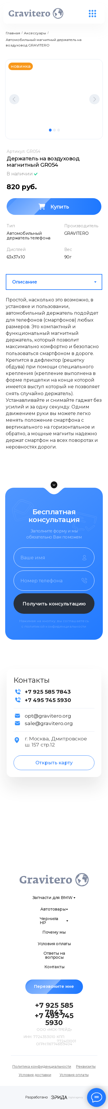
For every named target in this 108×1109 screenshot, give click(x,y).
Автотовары (53, 909)
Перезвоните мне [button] (58, 986)
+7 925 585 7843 (48, 691)
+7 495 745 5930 (48, 700)
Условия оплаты (54, 943)
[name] (54, 557)
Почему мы (54, 932)
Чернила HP (49, 920)
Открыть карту (54, 762)
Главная (13, 33)
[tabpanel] (54, 382)
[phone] (54, 581)
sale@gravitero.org (49, 723)
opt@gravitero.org (48, 716)
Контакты (54, 966)
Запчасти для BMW (53, 897)
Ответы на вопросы (54, 955)
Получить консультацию (54, 604)
